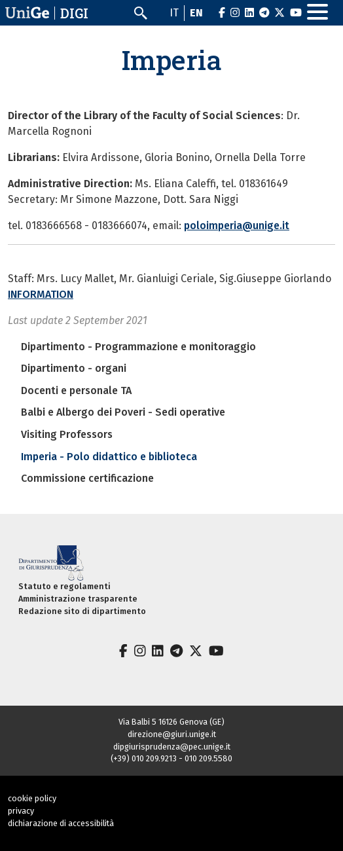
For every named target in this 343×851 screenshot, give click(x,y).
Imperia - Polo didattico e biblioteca (109, 456)
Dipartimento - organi (73, 368)
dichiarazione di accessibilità (61, 823)
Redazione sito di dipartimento (82, 611)
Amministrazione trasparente (77, 599)
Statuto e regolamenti (64, 586)
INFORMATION (40, 294)
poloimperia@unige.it (236, 225)
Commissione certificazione (87, 478)
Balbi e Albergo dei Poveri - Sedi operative (123, 412)
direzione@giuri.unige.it (172, 734)
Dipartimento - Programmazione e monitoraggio (138, 346)
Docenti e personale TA (76, 390)
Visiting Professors (67, 434)
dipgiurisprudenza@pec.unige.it (171, 746)
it (174, 13)
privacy (21, 811)
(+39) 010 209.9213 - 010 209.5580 (171, 758)
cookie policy (32, 798)
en (196, 13)
